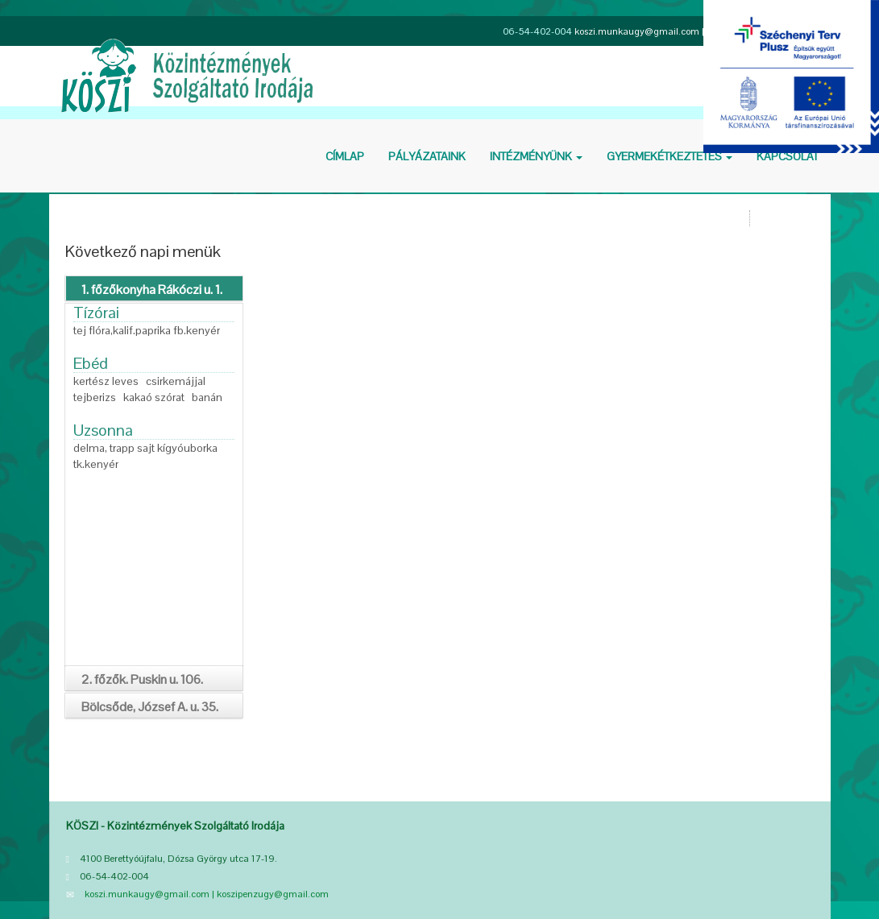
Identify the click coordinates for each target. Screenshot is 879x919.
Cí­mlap (344, 156)
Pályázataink (427, 156)
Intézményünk (536, 156)
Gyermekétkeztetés (669, 156)
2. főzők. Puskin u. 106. (142, 679)
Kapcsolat (788, 156)
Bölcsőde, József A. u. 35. (149, 706)
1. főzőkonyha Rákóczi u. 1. (151, 289)
